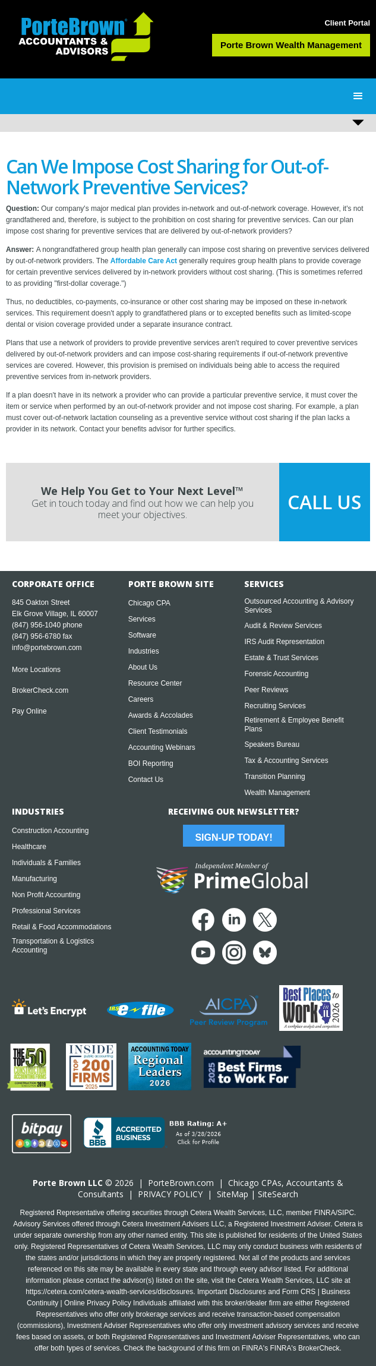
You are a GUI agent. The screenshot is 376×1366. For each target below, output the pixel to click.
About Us (142, 667)
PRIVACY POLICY (170, 1194)
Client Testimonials (158, 731)
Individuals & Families (46, 863)
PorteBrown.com (181, 1182)
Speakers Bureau (271, 744)
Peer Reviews (266, 690)
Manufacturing (34, 879)
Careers (141, 699)
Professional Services (46, 911)
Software (142, 635)
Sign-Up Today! (233, 837)
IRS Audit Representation (284, 642)
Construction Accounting (50, 830)
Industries (143, 651)
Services (142, 619)
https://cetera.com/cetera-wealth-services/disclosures (109, 1292)
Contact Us (145, 779)
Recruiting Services (274, 706)
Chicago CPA (149, 603)
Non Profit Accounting (46, 895)
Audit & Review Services (283, 626)
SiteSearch (278, 1194)
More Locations (36, 669)
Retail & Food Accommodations (61, 927)
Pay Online (29, 711)
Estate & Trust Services (281, 658)
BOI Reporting (150, 763)
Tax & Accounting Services (286, 760)
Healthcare (29, 847)
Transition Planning (274, 776)
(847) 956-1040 (36, 625)
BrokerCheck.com (40, 690)
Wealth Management (277, 792)
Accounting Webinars (161, 747)
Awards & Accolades (160, 715)
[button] (358, 96)
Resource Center (155, 683)
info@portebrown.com (47, 647)
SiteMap (232, 1194)
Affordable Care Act (143, 261)
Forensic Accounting (276, 674)
